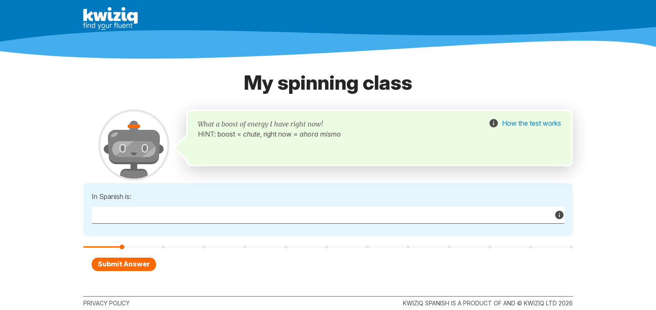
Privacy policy (106, 303)
